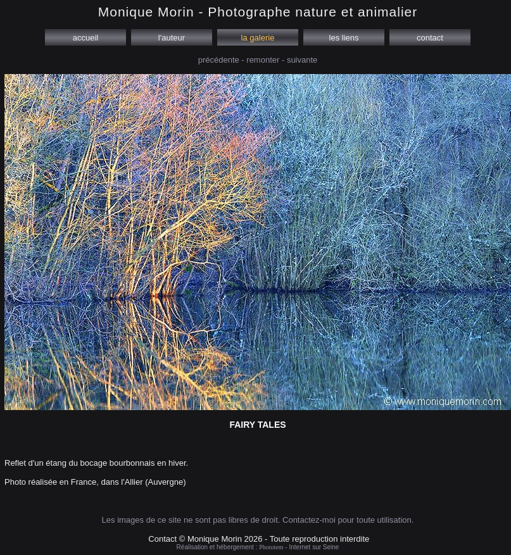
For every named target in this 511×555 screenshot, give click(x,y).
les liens (343, 37)
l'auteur (171, 37)
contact (430, 37)
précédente (218, 60)
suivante (302, 60)
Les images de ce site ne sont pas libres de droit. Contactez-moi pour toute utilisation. (258, 520)
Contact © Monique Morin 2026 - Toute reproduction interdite (258, 539)
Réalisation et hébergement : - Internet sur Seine (258, 547)
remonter (262, 60)
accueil (85, 37)
